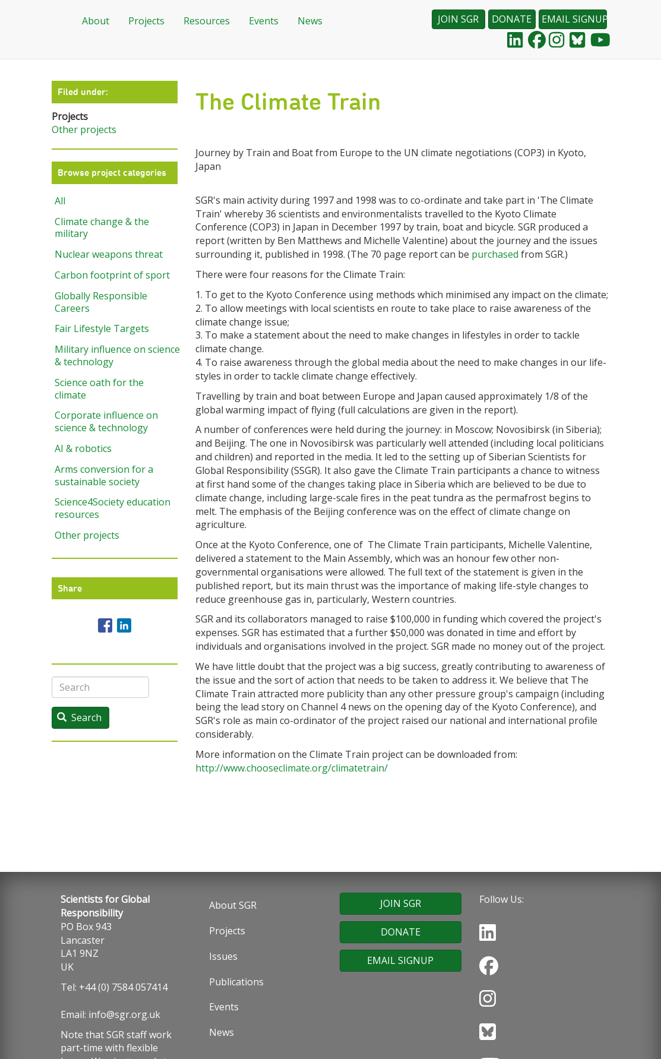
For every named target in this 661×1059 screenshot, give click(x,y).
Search (79, 717)
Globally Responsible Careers (101, 302)
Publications (236, 981)
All (60, 200)
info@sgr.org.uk (124, 1014)
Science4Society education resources (112, 508)
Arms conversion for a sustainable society (104, 475)
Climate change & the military (102, 228)
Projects (146, 20)
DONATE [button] (512, 19)
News (310, 20)
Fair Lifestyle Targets (102, 328)
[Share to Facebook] (105, 625)
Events (264, 20)
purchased (495, 254)
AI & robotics (83, 448)
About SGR (233, 905)
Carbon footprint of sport (112, 275)
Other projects (84, 129)
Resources (207, 20)
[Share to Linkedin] (124, 625)
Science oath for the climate (99, 389)
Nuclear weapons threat (109, 254)
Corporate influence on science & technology (106, 421)
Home (57, 21)
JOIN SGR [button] (458, 19)
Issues (223, 956)
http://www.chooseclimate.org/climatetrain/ (291, 768)
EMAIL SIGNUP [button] (574, 19)
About (95, 20)
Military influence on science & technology (116, 355)
